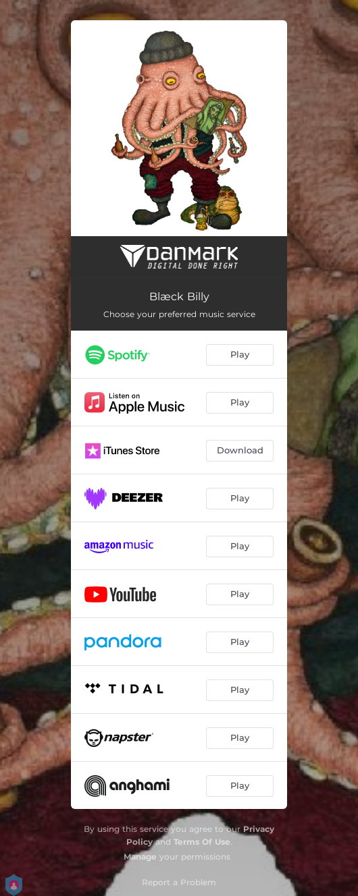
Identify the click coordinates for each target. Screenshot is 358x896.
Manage (140, 856)
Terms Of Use (202, 842)
